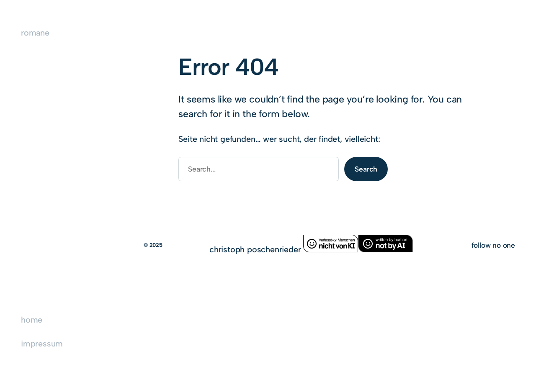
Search (366, 168)
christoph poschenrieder (256, 249)
